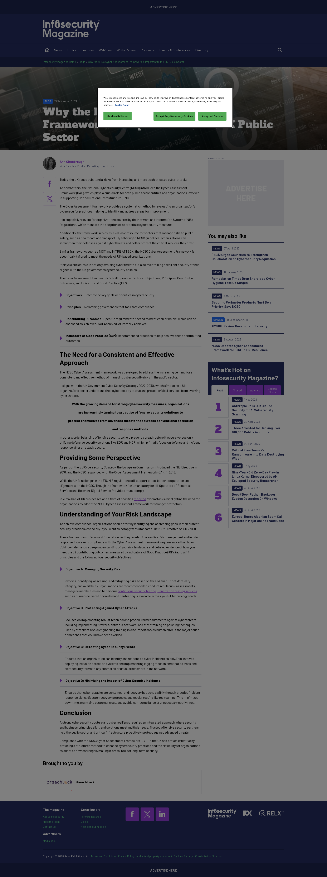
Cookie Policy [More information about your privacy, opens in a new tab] (122, 105)
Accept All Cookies (212, 116)
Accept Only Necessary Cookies (174, 116)
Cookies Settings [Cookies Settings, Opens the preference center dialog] (117, 116)
